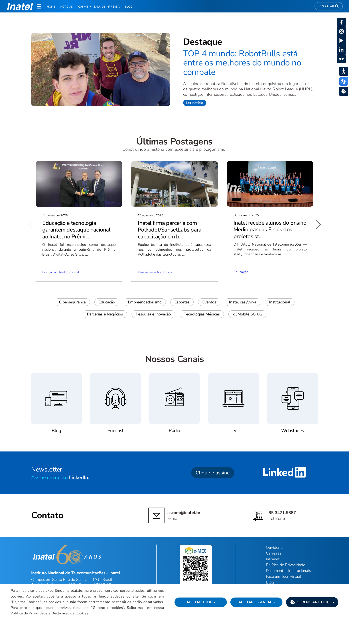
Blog (270, 582)
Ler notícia (194, 102)
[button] (312, 602)
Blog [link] (128, 7)
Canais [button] (83, 7)
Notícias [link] (66, 7)
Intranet (273, 559)
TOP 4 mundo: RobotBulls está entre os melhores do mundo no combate (242, 63)
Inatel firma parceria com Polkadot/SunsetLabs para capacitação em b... (169, 230)
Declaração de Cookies (69, 613)
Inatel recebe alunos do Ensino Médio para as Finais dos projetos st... (269, 230)
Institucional (279, 302)
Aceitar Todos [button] (201, 602)
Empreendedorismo (145, 302)
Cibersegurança (72, 302)
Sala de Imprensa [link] (107, 7)
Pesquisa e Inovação (153, 314)
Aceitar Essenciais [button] (256, 602)
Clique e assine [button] (213, 472)
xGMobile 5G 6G (247, 314)
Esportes (181, 302)
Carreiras (274, 553)
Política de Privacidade (29, 613)
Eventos (209, 302)
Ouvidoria (274, 547)
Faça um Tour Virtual (283, 576)
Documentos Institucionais (288, 570)
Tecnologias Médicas (202, 314)
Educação (107, 302)
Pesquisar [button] (329, 6)
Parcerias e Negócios (105, 314)
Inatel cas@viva (242, 302)
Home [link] (51, 7)
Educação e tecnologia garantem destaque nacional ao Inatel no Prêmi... (76, 230)
